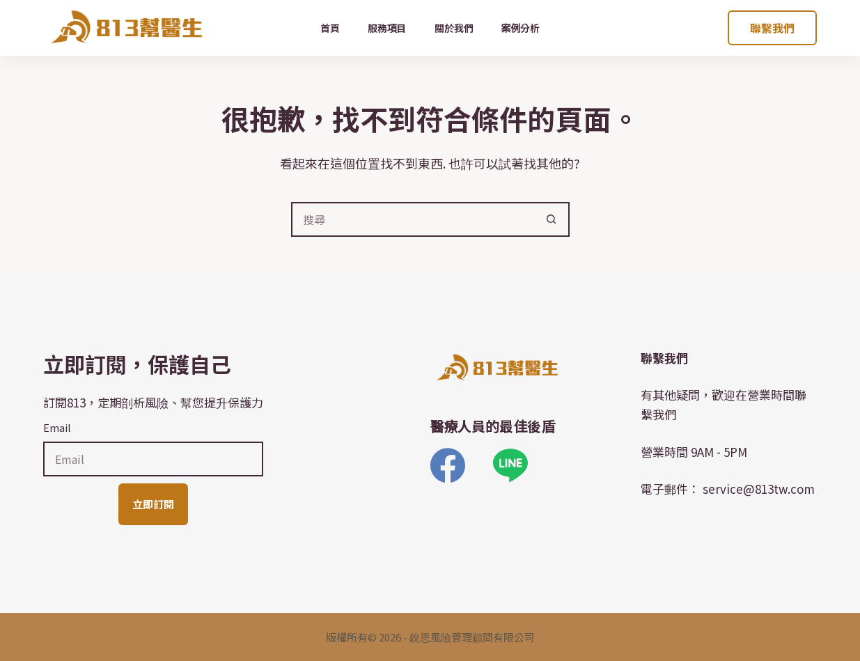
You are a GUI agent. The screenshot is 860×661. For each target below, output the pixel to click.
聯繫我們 (772, 28)
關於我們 (454, 28)
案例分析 (520, 28)
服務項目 (387, 28)
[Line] (510, 465)
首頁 (330, 28)
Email (57, 427)
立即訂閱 (153, 504)
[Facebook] (447, 465)
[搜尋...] (413, 219)
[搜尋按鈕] (552, 219)
